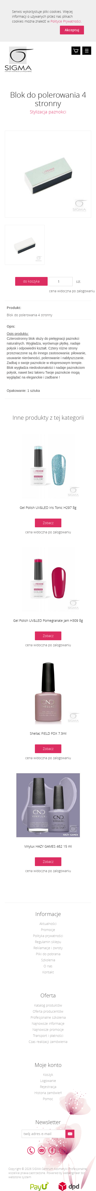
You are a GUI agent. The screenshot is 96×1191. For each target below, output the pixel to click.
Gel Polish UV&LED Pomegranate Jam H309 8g (48, 620)
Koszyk (75, 54)
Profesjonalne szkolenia (48, 1017)
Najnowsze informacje (48, 1023)
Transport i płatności (48, 1035)
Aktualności (48, 923)
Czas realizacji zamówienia (48, 1041)
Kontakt (48, 972)
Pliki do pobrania (48, 954)
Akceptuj (72, 30)
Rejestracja (48, 1086)
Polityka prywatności (48, 935)
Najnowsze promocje (48, 1029)
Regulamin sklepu (48, 941)
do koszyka (31, 281)
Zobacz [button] (48, 523)
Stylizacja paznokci (48, 112)
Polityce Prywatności (66, 21)
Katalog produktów (48, 1005)
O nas (48, 966)
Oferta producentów (48, 1011)
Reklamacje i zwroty (48, 948)
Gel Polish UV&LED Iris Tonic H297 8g (48, 507)
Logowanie (48, 1080)
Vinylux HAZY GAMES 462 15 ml (48, 846)
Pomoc (48, 1098)
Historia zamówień (48, 1092)
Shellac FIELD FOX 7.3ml (48, 733)
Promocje (48, 929)
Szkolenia (48, 960)
